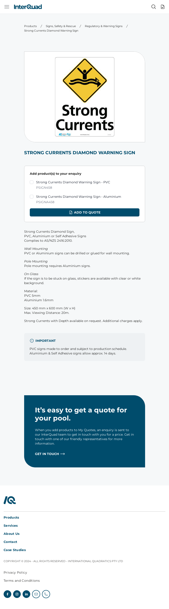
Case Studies (15, 550)
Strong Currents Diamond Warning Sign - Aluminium (78, 200)
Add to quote (84, 212)
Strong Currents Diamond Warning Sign (51, 30)
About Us (12, 534)
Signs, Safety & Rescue (61, 26)
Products (30, 26)
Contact (10, 542)
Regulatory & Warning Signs (104, 26)
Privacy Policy (15, 572)
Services (11, 526)
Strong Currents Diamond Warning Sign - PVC (73, 185)
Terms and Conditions (22, 581)
